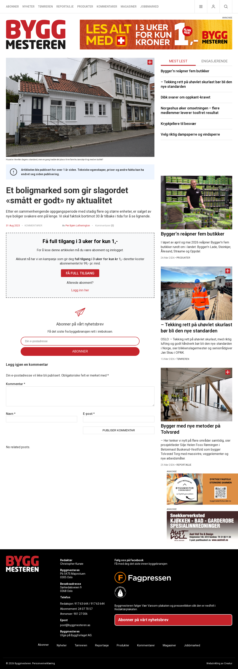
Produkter (85, 6)
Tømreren (45, 6)
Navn (10, 414)
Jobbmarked (149, 6)
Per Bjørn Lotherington (78, 225)
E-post (89, 414)
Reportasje (65, 6)
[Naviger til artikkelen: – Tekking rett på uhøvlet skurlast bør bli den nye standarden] (196, 293)
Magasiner (129, 6)
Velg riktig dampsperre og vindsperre (190, 134)
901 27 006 (81, 613)
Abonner (12, 6)
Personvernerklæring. (43, 663)
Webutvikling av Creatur (219, 663)
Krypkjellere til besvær (178, 124)
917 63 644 (81, 603)
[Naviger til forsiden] (36, 35)
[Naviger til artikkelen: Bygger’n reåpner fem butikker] (196, 202)
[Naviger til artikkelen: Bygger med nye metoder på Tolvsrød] (196, 394)
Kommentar (15, 384)
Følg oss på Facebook (129, 560)
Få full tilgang (80, 273)
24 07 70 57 (85, 608)
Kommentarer (107, 6)
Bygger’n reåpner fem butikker (185, 71)
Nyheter (28, 6)
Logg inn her (80, 290)
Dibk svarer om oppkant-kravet (185, 97)
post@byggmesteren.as (75, 625)
